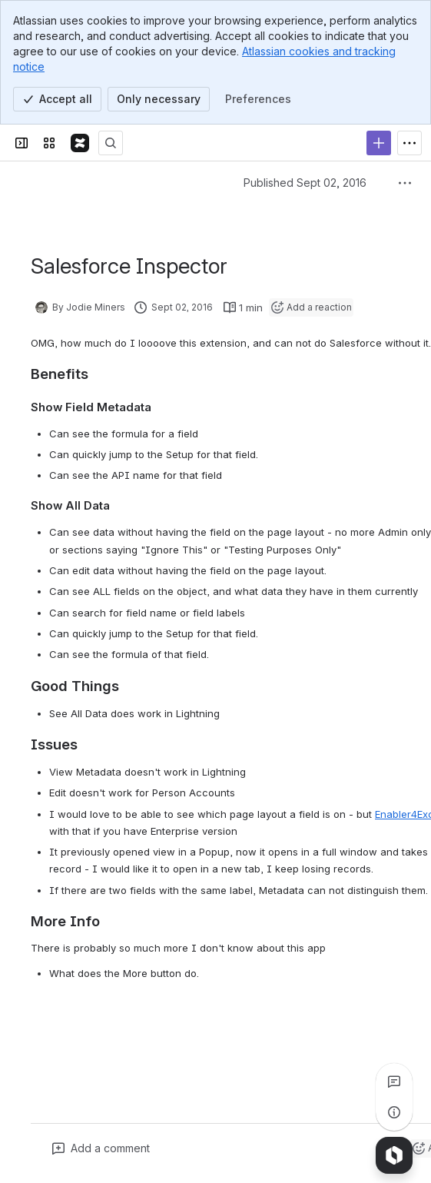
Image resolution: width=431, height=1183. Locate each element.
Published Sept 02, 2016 (305, 182)
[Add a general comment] (101, 1148)
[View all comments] (394, 1081)
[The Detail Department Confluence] (80, 143)
